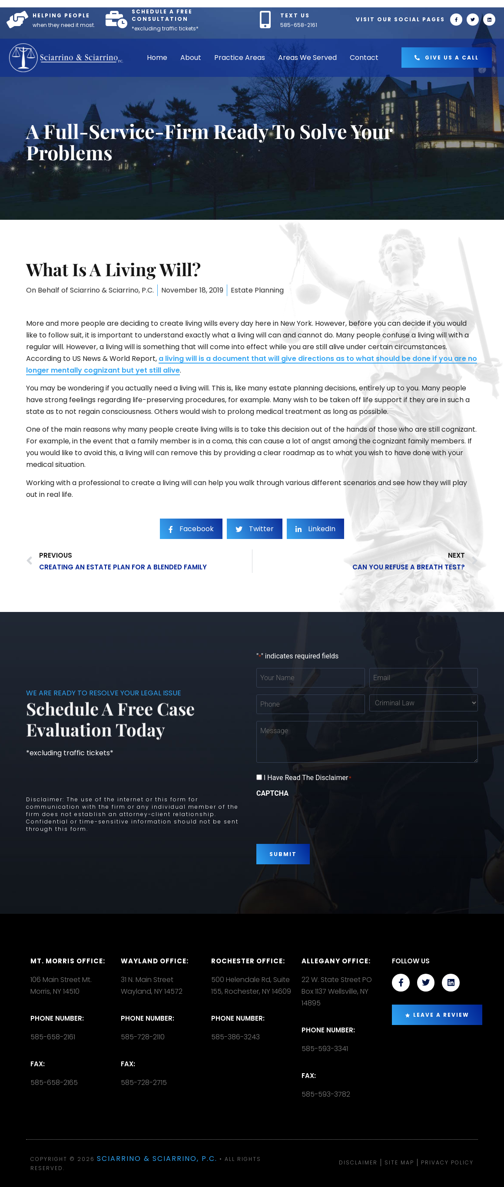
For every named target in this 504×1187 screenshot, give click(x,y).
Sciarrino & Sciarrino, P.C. (157, 1159)
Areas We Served (307, 58)
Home (157, 58)
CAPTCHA (272, 793)
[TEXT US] (265, 19)
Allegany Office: (336, 960)
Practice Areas (239, 58)
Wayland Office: (155, 960)
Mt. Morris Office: (67, 960)
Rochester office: (248, 960)
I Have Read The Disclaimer (307, 777)
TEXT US (295, 15)
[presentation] (322, 817)
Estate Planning (257, 299)
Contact (364, 58)
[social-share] (191, 547)
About (190, 58)
